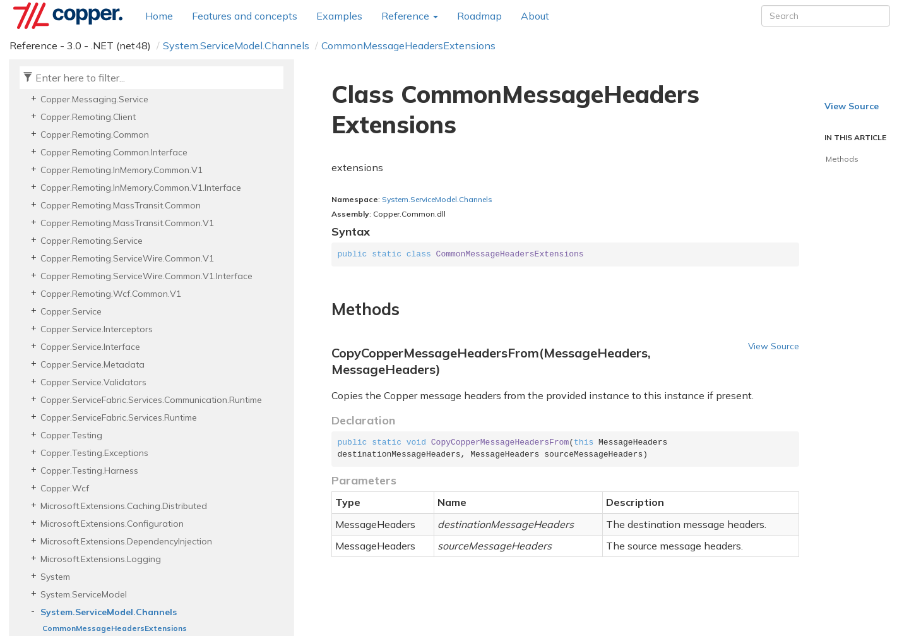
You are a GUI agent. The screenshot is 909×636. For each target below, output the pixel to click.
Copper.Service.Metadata (92, 364)
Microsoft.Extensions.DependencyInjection (126, 541)
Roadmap (479, 15)
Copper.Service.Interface (90, 346)
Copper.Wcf (64, 488)
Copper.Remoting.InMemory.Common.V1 (121, 170)
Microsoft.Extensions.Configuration (112, 523)
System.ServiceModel (83, 594)
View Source (773, 345)
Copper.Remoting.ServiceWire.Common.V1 (127, 258)
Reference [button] (409, 15)
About (535, 15)
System (55, 576)
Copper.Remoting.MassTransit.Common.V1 (127, 223)
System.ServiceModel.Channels (236, 45)
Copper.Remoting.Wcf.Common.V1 (110, 293)
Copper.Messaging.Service (94, 99)
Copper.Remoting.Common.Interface (113, 152)
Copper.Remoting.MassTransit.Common (120, 205)
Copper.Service (71, 311)
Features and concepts (244, 15)
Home (159, 15)
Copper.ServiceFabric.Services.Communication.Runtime (151, 399)
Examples (339, 15)
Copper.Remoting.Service (91, 240)
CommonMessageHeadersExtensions (408, 45)
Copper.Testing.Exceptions (94, 453)
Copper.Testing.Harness (89, 470)
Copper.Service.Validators (93, 382)
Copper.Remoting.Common (94, 134)
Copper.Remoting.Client (88, 117)
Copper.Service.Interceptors (96, 329)
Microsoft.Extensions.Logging (100, 559)
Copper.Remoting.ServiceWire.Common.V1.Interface (146, 276)
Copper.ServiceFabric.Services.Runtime (118, 417)
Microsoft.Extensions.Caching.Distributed (123, 506)
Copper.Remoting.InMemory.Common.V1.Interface (140, 187)
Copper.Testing (71, 435)
